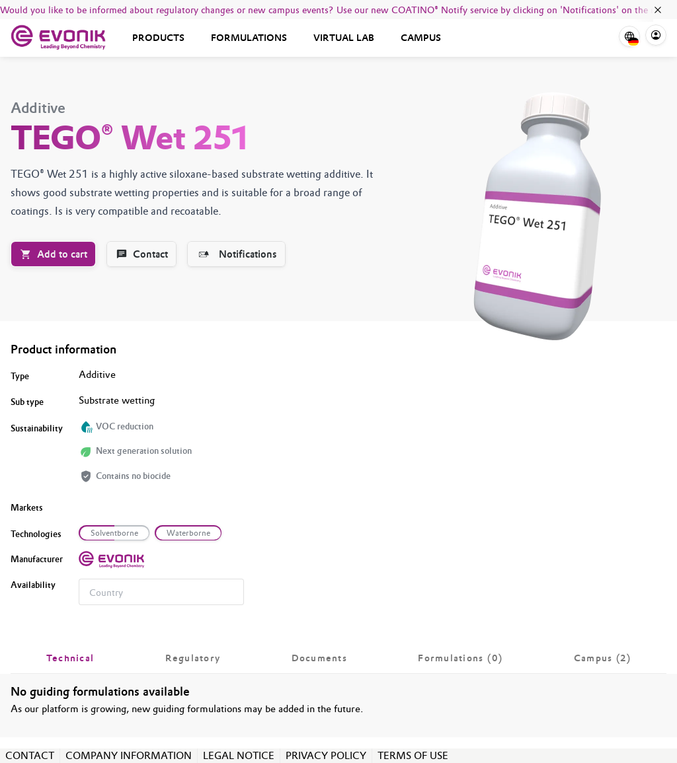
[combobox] (161, 592)
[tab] (70, 658)
